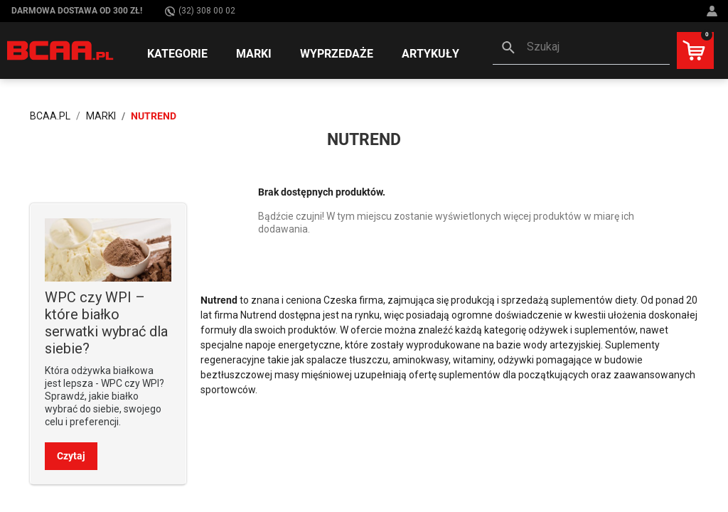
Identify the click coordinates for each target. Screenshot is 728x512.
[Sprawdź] (108, 249)
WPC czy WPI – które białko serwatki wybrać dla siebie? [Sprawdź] (106, 323)
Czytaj (71, 456)
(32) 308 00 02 (200, 11)
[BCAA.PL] (60, 49)
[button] (581, 48)
